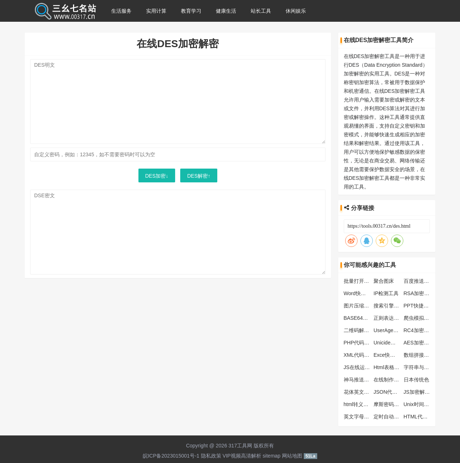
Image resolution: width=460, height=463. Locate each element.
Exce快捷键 (387, 355)
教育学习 (191, 11)
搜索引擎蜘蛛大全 (394, 306)
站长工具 (261, 11)
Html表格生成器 (391, 367)
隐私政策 (211, 456)
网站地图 (292, 456)
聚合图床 (384, 281)
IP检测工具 (386, 293)
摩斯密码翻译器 (391, 404)
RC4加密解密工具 (424, 330)
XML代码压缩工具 (364, 355)
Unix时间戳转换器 (424, 404)
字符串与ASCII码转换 (428, 367)
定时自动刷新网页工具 (399, 416)
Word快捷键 (357, 293)
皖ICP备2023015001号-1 (171, 456)
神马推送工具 (359, 380)
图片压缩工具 (359, 306)
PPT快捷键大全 (421, 306)
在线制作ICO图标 (393, 380)
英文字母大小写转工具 (369, 416)
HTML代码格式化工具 (428, 416)
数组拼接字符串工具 (426, 355)
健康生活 (226, 11)
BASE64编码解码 (363, 318)
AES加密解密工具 (424, 343)
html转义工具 (359, 404)
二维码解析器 (359, 330)
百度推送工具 (419, 281)
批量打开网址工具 (364, 281)
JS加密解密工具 (422, 392)
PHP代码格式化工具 (367, 343)
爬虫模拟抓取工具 (424, 318)
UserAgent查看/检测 (396, 330)
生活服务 (121, 11)
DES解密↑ (198, 176)
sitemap (272, 456)
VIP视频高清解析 (241, 456)
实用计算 (156, 11)
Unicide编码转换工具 (397, 343)
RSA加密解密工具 (424, 293)
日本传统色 (416, 380)
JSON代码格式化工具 (398, 392)
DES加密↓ (157, 176)
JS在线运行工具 (362, 367)
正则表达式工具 (391, 318)
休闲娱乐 (296, 11)
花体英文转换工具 (364, 392)
